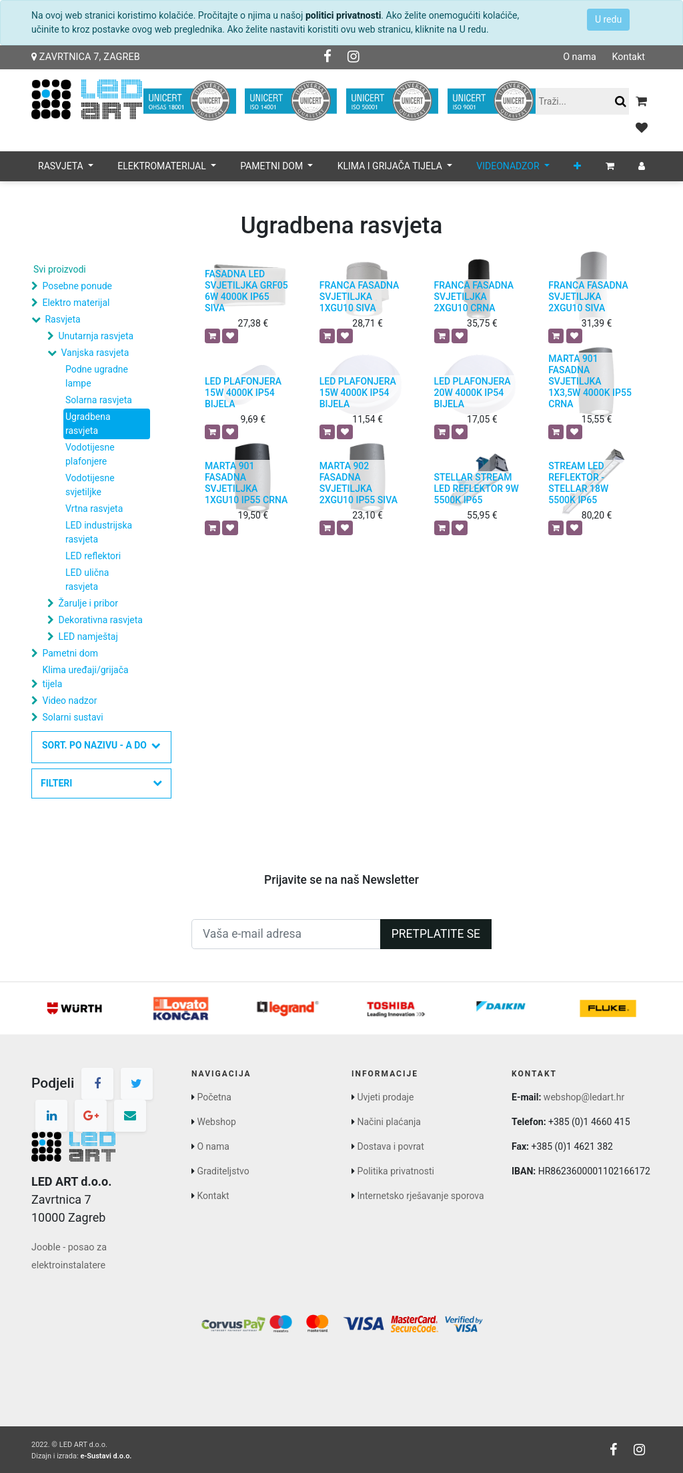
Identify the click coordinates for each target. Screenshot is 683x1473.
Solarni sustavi (72, 717)
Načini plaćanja (388, 1121)
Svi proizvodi (59, 269)
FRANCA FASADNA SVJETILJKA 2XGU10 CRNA (474, 296)
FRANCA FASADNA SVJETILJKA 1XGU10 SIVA (359, 296)
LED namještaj (87, 636)
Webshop (216, 1121)
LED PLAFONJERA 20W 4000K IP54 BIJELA (472, 392)
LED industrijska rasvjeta (98, 532)
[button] (577, 166)
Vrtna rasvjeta (94, 508)
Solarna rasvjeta (98, 400)
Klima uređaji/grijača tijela (85, 677)
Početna (214, 1097)
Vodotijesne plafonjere (90, 454)
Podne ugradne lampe (96, 376)
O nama (579, 57)
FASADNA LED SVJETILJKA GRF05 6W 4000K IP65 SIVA (246, 291)
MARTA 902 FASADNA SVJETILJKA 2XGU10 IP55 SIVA (358, 483)
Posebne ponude (76, 286)
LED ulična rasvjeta (87, 579)
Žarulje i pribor (88, 603)
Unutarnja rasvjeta (95, 336)
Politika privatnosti (395, 1171)
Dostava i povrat (390, 1146)
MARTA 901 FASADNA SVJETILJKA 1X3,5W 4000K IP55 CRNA (590, 381)
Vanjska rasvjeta (95, 352)
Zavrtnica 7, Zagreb (85, 57)
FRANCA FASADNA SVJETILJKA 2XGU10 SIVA (588, 296)
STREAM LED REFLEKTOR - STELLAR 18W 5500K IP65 (578, 483)
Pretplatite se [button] (436, 933)
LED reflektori (93, 556)
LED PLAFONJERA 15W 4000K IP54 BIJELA (243, 392)
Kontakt (628, 57)
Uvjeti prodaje (385, 1097)
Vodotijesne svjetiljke (90, 485)
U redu (608, 19)
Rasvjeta (62, 319)
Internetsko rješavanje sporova (420, 1195)
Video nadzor (69, 700)
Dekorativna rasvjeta (100, 620)
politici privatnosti (343, 15)
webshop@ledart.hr (584, 1097)
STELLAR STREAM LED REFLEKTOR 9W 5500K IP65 (476, 488)
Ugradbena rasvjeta (88, 423)
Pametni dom (69, 653)
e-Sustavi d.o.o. (105, 1456)
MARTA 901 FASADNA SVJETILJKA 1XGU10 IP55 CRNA (246, 483)
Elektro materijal (75, 302)
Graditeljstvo (223, 1171)
